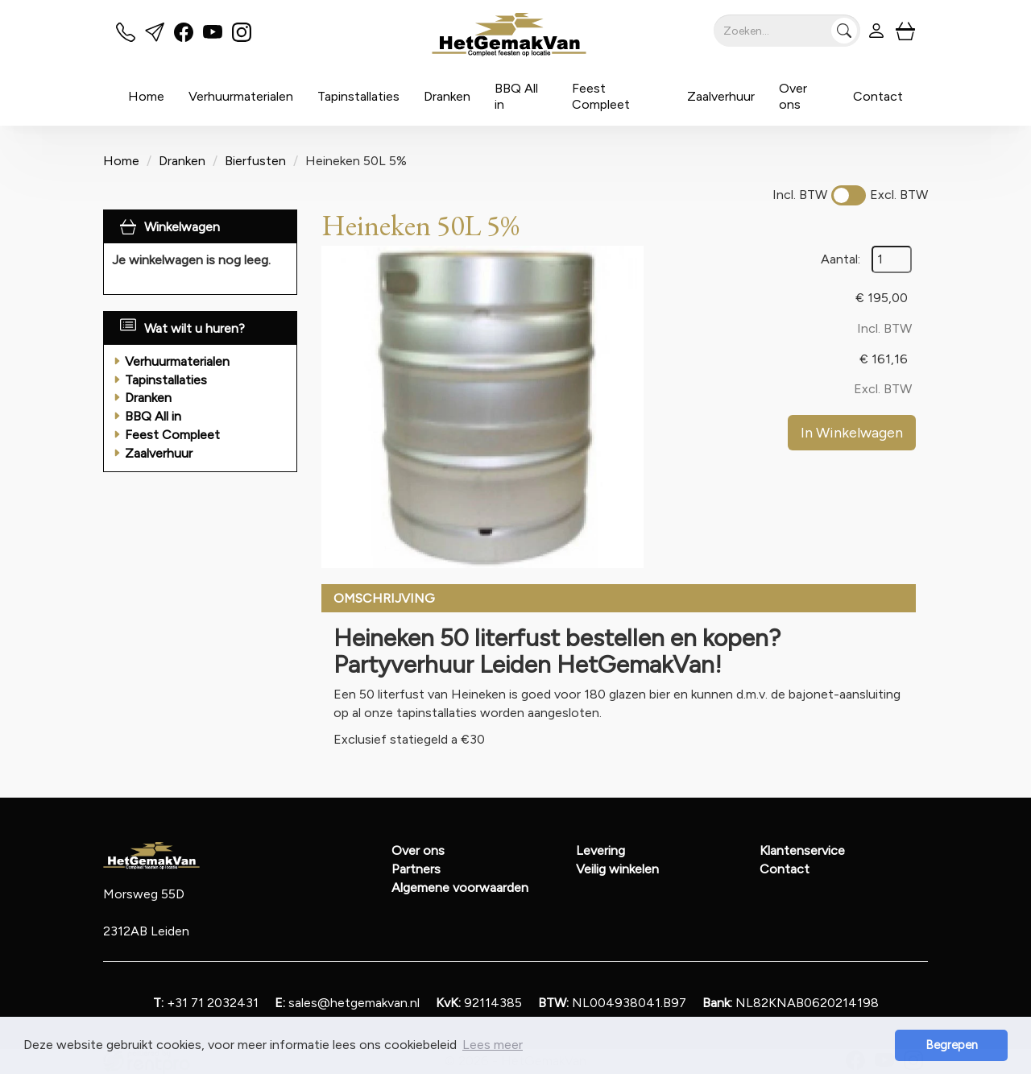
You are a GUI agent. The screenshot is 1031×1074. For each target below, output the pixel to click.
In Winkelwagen (852, 433)
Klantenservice (802, 850)
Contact (878, 96)
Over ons (793, 96)
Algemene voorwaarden (459, 887)
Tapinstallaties (358, 96)
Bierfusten (255, 160)
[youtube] (212, 37)
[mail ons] (154, 37)
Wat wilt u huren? (182, 328)
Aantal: (840, 259)
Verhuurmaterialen (240, 96)
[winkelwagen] (905, 30)
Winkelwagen (182, 226)
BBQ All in (516, 96)
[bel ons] (125, 37)
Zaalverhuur (721, 96)
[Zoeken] (844, 31)
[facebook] (183, 37)
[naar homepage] (510, 34)
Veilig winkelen (617, 869)
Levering (600, 850)
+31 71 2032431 (206, 1002)
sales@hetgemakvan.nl (347, 1002)
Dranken (447, 96)
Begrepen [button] (951, 1045)
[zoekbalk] (787, 31)
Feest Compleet (601, 96)
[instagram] (241, 37)
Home (146, 96)
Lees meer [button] (492, 1044)
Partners (416, 869)
